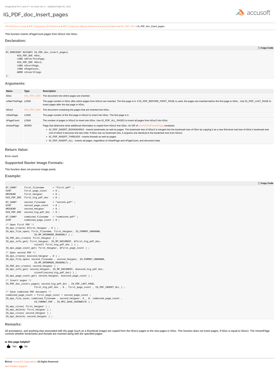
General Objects (109, 26)
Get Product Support (16, 366)
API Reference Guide (16, 26)
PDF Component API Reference (44, 26)
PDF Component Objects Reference (81, 26)
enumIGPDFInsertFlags (151, 125)
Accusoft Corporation (24, 361)
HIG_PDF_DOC (127, 26)
